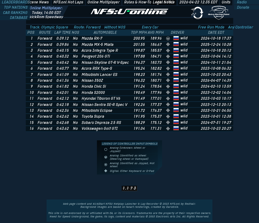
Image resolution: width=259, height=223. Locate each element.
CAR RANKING (15, 13)
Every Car (150, 27)
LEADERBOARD (15, 2)
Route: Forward (87, 27)
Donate (242, 7)
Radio (241, 2)
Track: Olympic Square (49, 27)
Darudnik (172, 207)
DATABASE (19, 17)
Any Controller (240, 27)
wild (184, 38)
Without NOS (114, 27)
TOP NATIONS (16, 7)
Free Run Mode (211, 27)
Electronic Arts (165, 216)
